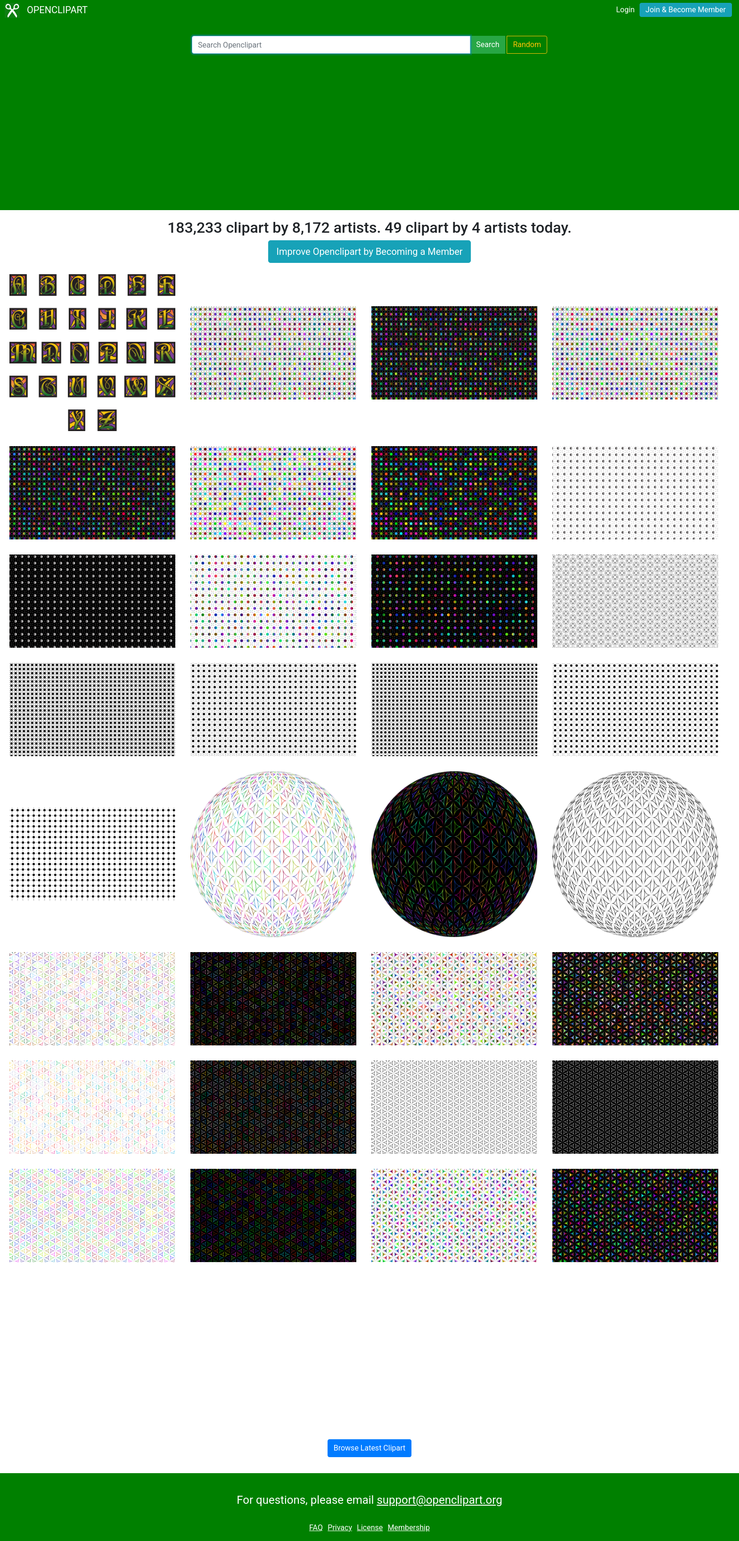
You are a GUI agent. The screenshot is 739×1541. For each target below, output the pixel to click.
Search (487, 44)
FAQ (316, 1527)
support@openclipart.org (439, 1500)
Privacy (340, 1527)
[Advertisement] (369, 132)
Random (527, 44)
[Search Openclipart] (331, 45)
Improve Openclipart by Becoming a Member (369, 251)
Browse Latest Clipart (370, 1447)
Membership (409, 1527)
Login (625, 9)
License (370, 1527)
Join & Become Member (686, 9)
